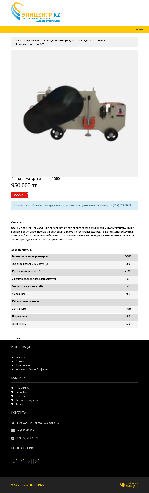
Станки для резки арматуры (92, 40)
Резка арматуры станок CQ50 (31, 44)
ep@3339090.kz (26, 430)
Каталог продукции (27, 400)
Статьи (20, 361)
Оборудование (31, 40)
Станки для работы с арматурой (59, 40)
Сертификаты (23, 392)
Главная (17, 40)
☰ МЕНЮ (140, 29)
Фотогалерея (23, 365)
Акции (19, 404)
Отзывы (20, 396)
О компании (22, 388)
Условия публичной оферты (32, 369)
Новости (20, 357)
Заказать (20, 194)
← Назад (16, 338)
